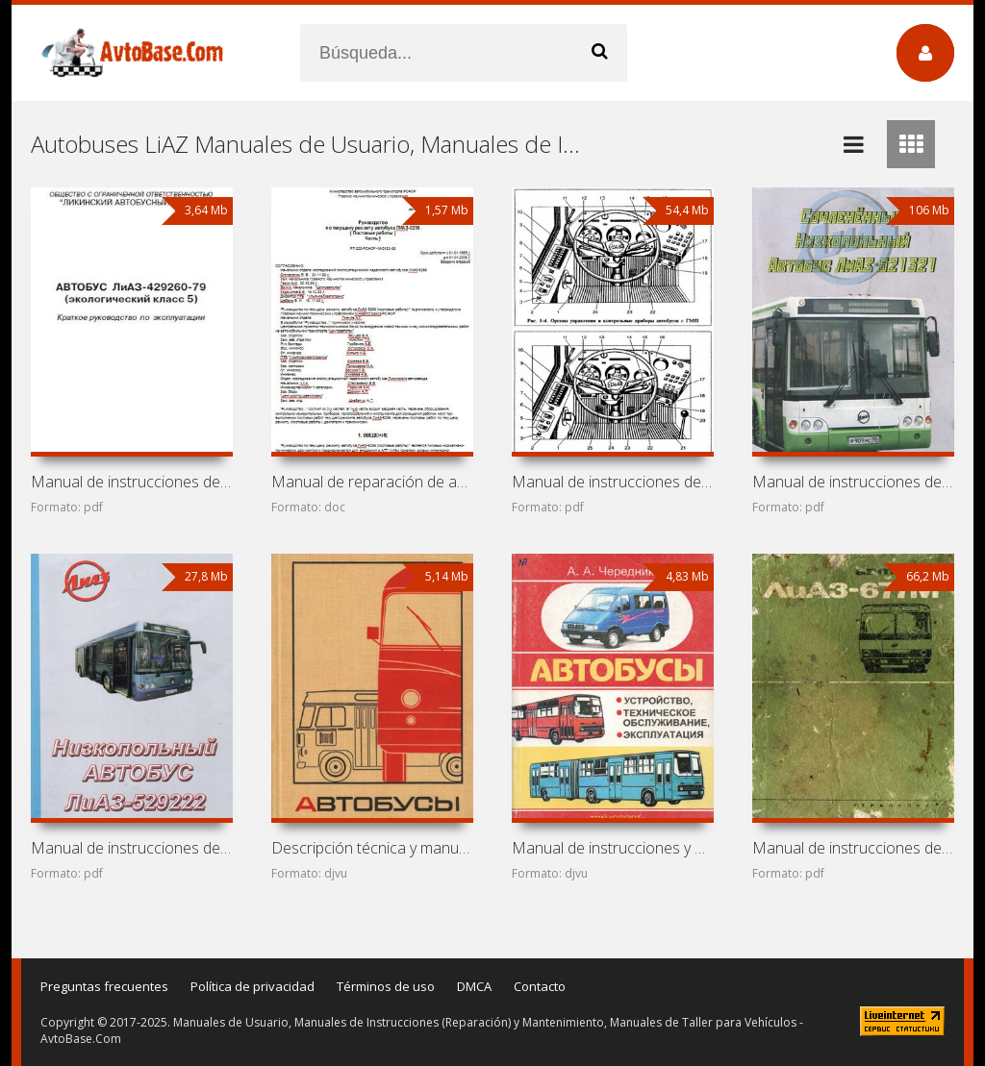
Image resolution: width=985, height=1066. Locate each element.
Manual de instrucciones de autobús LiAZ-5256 (613, 481)
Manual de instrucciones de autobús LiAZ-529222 (132, 847)
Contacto (540, 986)
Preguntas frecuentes (104, 986)
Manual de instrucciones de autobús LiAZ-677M (853, 847)
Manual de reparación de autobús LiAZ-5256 (372, 481)
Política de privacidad (252, 986)
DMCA (474, 986)
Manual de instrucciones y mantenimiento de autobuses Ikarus (613, 847)
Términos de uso (386, 986)
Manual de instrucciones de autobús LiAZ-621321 (853, 481)
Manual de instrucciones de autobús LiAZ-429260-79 (132, 481)
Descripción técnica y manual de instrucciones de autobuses (372, 847)
